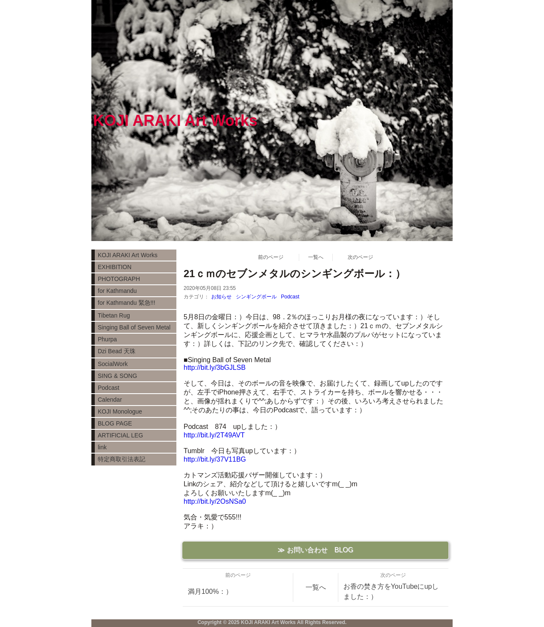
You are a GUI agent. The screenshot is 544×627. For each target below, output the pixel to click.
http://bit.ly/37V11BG (215, 459)
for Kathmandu (117, 290)
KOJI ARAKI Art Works (128, 255)
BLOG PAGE (115, 423)
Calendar (110, 399)
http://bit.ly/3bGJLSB (215, 367)
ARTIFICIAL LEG (120, 435)
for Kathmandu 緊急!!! (126, 302)
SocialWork (113, 363)
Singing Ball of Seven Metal (134, 327)
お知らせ (221, 297)
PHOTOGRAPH (119, 278)
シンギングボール (256, 297)
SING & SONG (117, 375)
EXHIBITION (114, 267)
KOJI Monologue (120, 411)
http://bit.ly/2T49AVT (214, 435)
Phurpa (107, 339)
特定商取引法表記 (121, 459)
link (102, 447)
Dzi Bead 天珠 (117, 351)
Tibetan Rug (114, 315)
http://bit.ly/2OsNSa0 (215, 501)
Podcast (290, 297)
